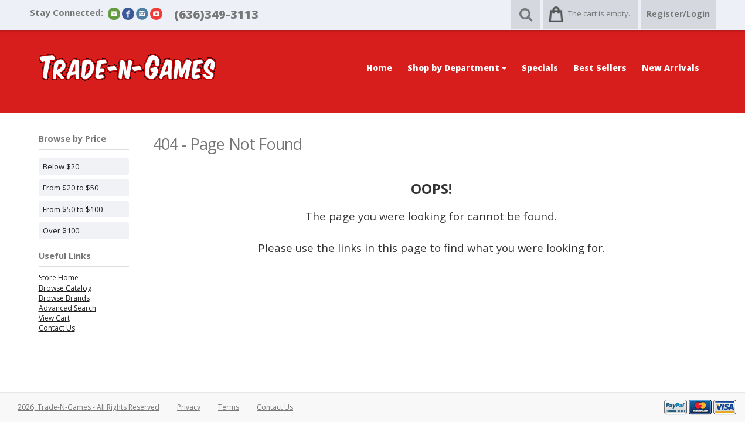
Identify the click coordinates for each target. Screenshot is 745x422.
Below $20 (61, 166)
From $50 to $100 (73, 209)
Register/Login (678, 13)
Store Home (59, 278)
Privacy (188, 407)
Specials (540, 67)
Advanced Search (67, 308)
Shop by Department (456, 67)
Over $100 (61, 230)
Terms (228, 407)
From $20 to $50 (70, 187)
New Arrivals (670, 67)
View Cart (54, 318)
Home (379, 67)
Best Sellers (600, 67)
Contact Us (57, 328)
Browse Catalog (65, 288)
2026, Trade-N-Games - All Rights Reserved (88, 407)
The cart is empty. (599, 13)
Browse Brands (64, 298)
